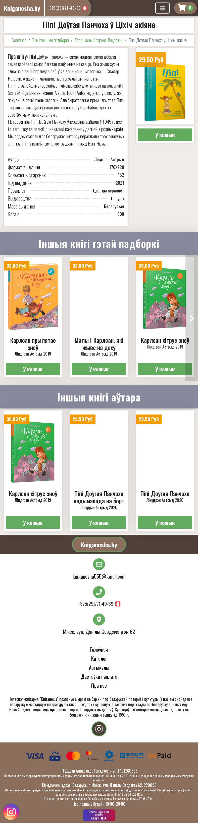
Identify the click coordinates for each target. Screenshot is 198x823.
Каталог (99, 658)
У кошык (165, 135)
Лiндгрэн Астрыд (109, 159)
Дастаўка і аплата (99, 676)
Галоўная (18, 40)
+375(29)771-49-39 (64, 8)
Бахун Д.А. (99, 815)
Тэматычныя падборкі (50, 40)
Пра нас (99, 685)
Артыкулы (99, 667)
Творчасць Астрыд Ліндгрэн (99, 40)
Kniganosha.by (99, 544)
